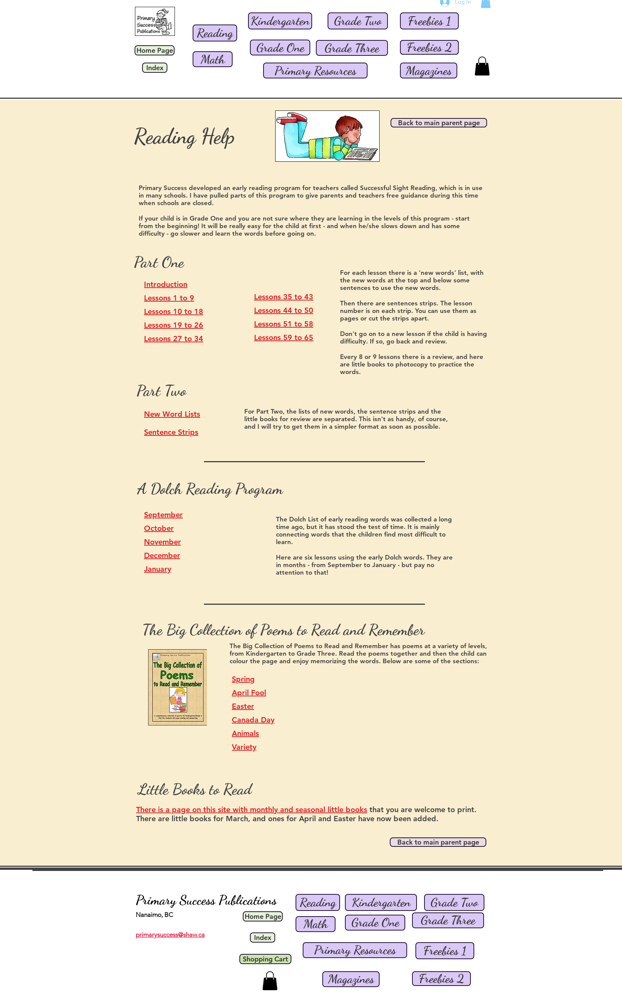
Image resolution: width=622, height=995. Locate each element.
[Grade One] (280, 47)
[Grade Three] (352, 48)
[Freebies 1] (429, 20)
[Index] (154, 68)
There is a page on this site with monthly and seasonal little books (251, 809)
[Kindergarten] (280, 20)
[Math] (213, 59)
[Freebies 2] (429, 47)
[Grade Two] (358, 20)
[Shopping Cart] (265, 959)
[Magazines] (428, 70)
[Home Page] (155, 50)
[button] (482, 66)
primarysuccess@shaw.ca (170, 934)
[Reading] (215, 33)
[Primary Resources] (315, 70)
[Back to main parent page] (439, 122)
